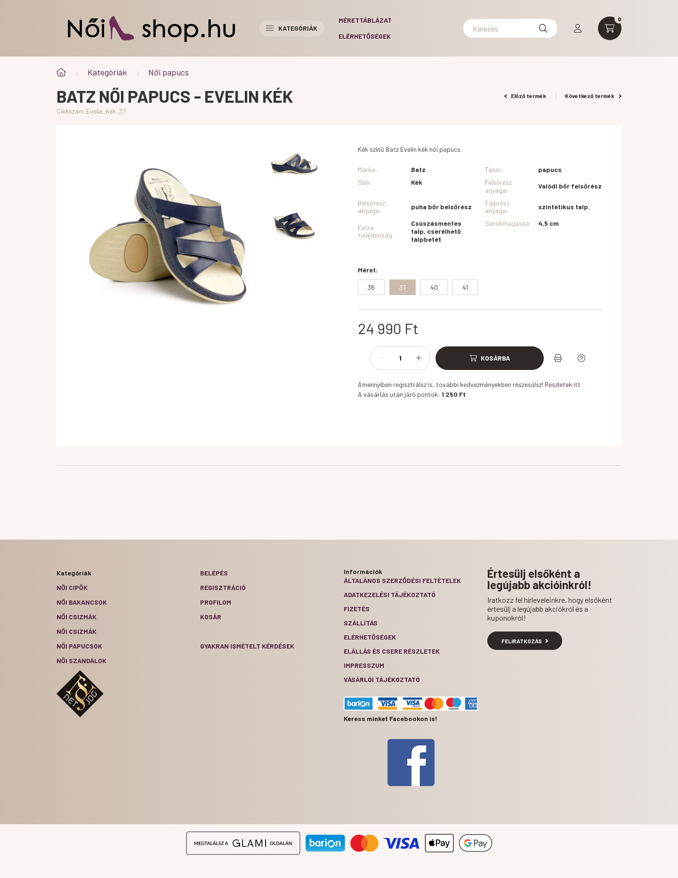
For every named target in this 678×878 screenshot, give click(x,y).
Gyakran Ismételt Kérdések (247, 646)
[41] (465, 287)
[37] (402, 287)
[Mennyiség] (400, 358)
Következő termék (593, 95)
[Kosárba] (490, 358)
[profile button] (577, 28)
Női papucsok (79, 646)
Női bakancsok (81, 602)
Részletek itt (563, 384)
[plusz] (419, 358)
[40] (434, 287)
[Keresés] (510, 28)
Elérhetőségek (365, 36)
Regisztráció (223, 587)
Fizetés (357, 609)
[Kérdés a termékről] (581, 358)
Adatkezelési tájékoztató (390, 595)
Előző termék (525, 95)
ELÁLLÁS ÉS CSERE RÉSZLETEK (392, 651)
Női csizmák (76, 617)
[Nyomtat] (558, 358)
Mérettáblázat (365, 20)
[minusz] (382, 358)
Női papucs (168, 72)
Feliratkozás (524, 641)
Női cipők (72, 587)
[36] (371, 287)
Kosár (210, 617)
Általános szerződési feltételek (402, 580)
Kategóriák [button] (291, 28)
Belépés (214, 573)
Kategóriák (107, 72)
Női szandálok (81, 660)
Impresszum (364, 665)
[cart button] (610, 28)
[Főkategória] (61, 72)
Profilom (215, 602)
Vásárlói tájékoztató (382, 679)
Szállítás (361, 623)
